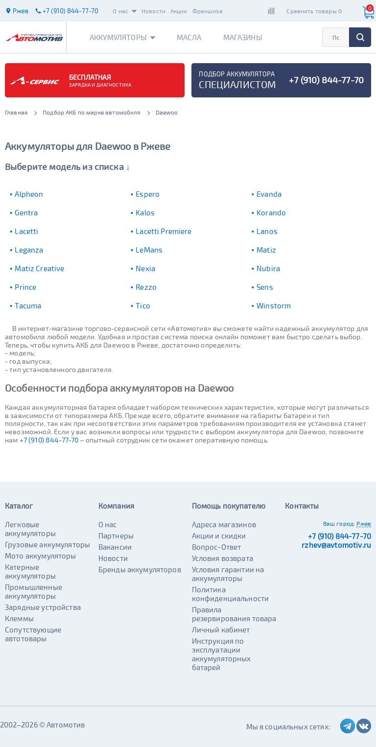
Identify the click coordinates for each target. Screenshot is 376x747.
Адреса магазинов (224, 524)
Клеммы (19, 618)
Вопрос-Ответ (216, 546)
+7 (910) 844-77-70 (49, 440)
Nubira (268, 268)
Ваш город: (339, 523)
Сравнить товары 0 (314, 10)
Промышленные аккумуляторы (33, 591)
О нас (125, 10)
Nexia (145, 268)
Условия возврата (222, 558)
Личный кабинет (221, 629)
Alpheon (29, 193)
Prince (25, 286)
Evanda (269, 193)
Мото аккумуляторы (40, 555)
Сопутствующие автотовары (33, 634)
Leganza (29, 249)
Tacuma (28, 305)
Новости (153, 10)
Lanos (267, 231)
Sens (265, 286)
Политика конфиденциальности (230, 594)
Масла (189, 37)
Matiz (266, 249)
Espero (148, 193)
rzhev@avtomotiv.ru (336, 544)
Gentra (26, 212)
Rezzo (146, 286)
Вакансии (115, 546)
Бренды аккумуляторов (139, 569)
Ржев (363, 523)
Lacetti (26, 231)
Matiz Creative (39, 268)
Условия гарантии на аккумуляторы (228, 574)
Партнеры (116, 535)
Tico (143, 305)
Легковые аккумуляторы (30, 528)
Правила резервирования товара (234, 614)
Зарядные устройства (43, 607)
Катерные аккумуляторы (30, 571)
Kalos (145, 212)
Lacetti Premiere (163, 231)
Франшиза (207, 10)
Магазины (242, 37)
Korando (271, 212)
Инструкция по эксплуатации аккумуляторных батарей (221, 654)
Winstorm (274, 305)
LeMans (149, 249)
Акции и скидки (219, 535)
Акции (179, 10)
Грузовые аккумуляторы (47, 544)
